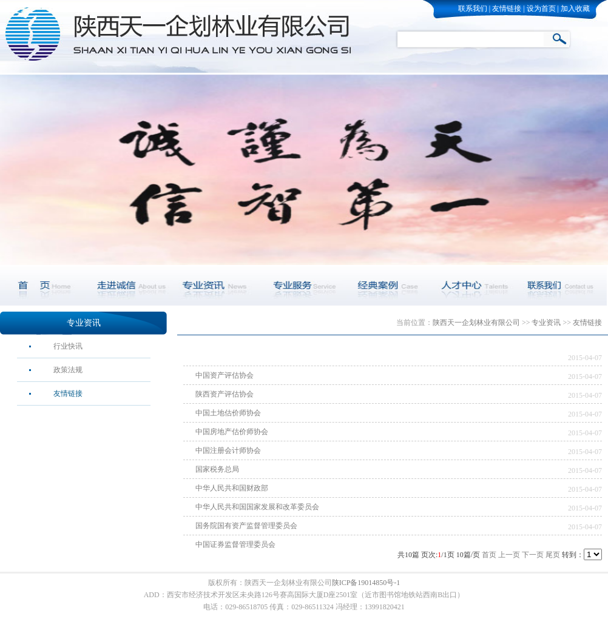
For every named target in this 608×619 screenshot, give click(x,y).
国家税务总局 (217, 469)
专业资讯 (84, 322)
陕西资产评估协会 (224, 394)
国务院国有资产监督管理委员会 (246, 525)
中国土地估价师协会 (228, 413)
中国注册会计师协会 (228, 450)
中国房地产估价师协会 (231, 431)
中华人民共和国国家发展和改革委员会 (257, 507)
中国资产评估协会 (224, 375)
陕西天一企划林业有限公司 (476, 322)
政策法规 (68, 370)
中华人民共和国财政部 (231, 488)
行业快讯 (68, 346)
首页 (489, 554)
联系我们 (472, 8)
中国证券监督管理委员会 (235, 544)
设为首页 (541, 8)
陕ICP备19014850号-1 (366, 582)
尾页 (553, 554)
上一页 (509, 554)
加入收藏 (575, 8)
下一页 (533, 554)
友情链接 (506, 8)
